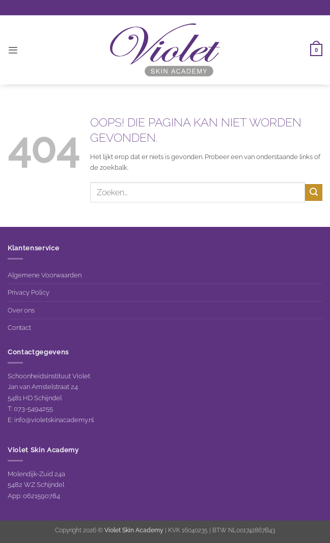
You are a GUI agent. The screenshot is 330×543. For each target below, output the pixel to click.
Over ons (21, 310)
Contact (19, 327)
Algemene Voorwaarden (44, 275)
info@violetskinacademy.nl (54, 420)
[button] (13, 50)
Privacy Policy (28, 292)
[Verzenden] (313, 192)
